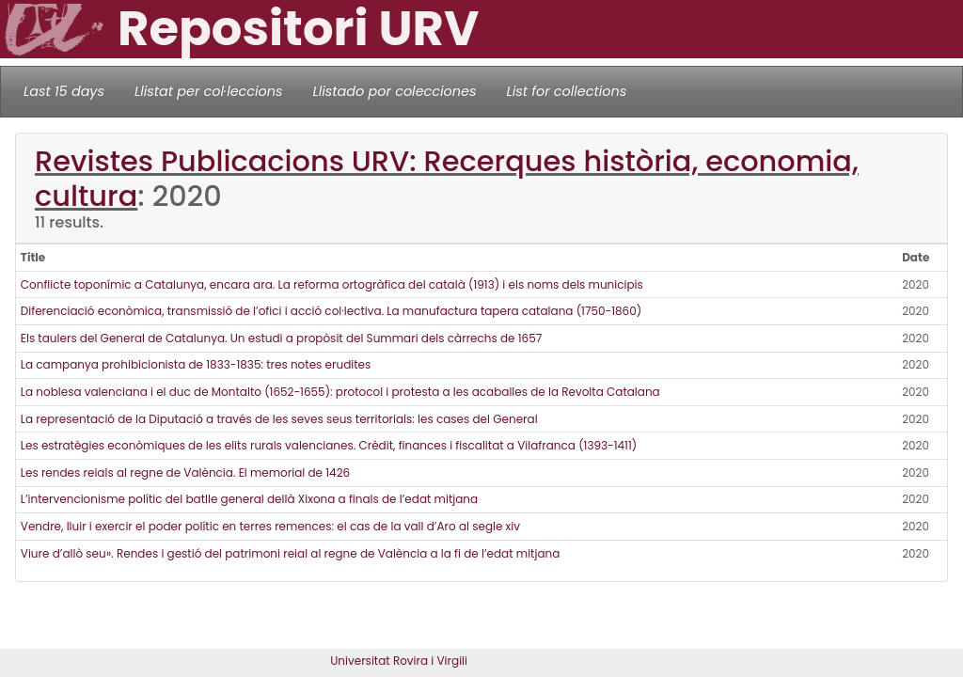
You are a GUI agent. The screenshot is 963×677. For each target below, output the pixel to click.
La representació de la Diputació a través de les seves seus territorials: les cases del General (279, 419)
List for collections (566, 91)
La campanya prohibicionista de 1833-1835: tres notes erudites (196, 364)
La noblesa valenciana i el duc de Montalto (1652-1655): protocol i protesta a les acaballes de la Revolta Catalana (340, 392)
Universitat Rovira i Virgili (398, 661)
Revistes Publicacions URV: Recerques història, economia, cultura (447, 178)
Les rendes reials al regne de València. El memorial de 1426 (185, 472)
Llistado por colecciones (395, 91)
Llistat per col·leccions (208, 91)
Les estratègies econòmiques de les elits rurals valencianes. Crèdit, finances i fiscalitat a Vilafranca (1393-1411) (329, 445)
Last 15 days (64, 91)
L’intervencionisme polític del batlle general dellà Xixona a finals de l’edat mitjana (249, 499)
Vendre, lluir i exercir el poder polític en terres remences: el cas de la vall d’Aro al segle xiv (270, 526)
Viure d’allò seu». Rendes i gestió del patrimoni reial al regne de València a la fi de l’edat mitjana (290, 553)
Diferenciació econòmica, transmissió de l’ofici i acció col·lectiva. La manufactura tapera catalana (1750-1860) (331, 311)
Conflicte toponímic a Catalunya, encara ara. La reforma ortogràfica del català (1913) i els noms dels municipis (332, 284)
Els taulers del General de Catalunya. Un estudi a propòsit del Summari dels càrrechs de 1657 (282, 338)
